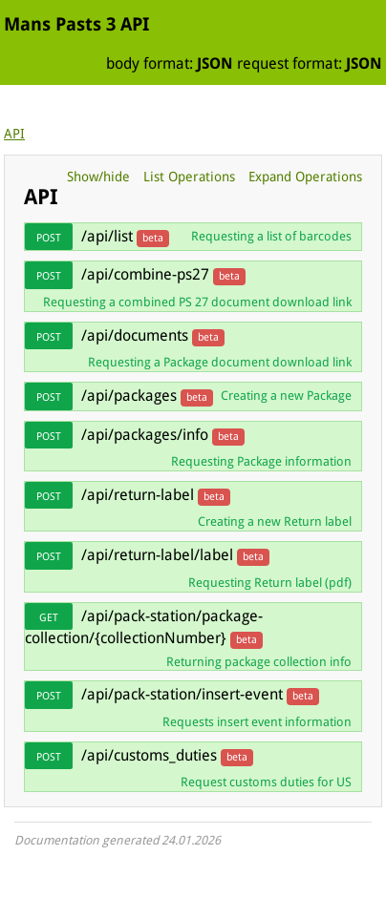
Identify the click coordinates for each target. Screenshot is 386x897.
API (14, 133)
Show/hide (98, 176)
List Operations (189, 176)
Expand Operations (305, 176)
